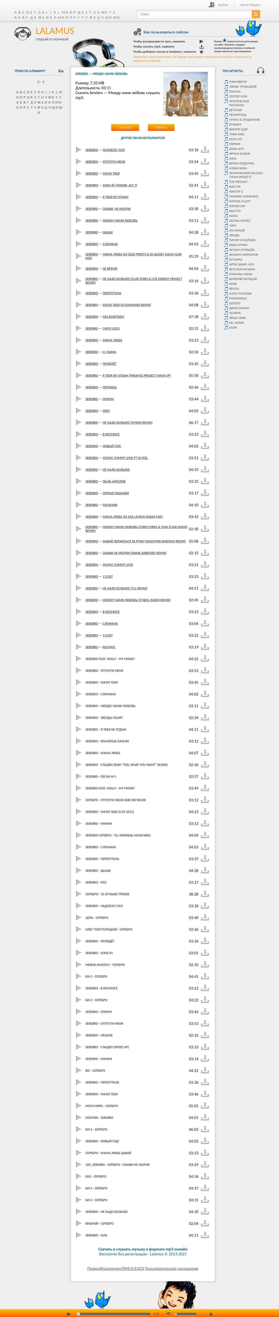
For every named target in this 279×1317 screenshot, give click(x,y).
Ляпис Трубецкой (243, 86)
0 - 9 (38, 82)
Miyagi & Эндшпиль (244, 119)
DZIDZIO (234, 303)
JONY (232, 225)
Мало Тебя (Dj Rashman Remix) (127, 305)
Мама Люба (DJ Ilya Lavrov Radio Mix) (133, 517)
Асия (233, 327)
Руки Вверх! (238, 82)
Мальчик (110, 505)
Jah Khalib (237, 230)
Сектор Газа (238, 96)
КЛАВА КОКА (238, 168)
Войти (223, 5)
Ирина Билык (239, 153)
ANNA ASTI (236, 149)
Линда (234, 235)
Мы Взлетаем (113, 317)
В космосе (111, 612)
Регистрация (250, 5)
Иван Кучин (238, 245)
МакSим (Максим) (244, 196)
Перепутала (112, 293)
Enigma (235, 91)
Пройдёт (110, 364)
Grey (106, 411)
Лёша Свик (237, 318)
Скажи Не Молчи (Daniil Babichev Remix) (135, 553)
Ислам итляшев (242, 250)
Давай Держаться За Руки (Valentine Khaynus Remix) (144, 541)
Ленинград (237, 115)
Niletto (235, 211)
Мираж (234, 144)
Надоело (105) (114, 150)
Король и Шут (240, 201)
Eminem (235, 124)
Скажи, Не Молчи (117, 209)
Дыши (108, 232)
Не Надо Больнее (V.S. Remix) (125, 588)
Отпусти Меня (114, 162)
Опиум (108, 399)
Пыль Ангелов (114, 481)
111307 (108, 576)
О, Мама (109, 352)
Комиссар (237, 206)
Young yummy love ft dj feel (125, 458)
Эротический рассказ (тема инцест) (246, 175)
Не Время (110, 269)
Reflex (234, 289)
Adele (233, 216)
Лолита (235, 313)
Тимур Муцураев (242, 240)
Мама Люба (112, 340)
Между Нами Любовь (120, 220)
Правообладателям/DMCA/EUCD (115, 1268)
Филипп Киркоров (243, 254)
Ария (233, 284)
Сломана (110, 244)
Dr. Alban (236, 323)
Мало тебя (111, 173)
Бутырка (235, 259)
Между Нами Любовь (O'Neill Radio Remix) (137, 600)
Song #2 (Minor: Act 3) (120, 185)
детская (235, 110)
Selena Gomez (240, 220)
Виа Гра (235, 186)
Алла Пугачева (240, 293)
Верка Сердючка (241, 163)
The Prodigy (238, 182)
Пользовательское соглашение (171, 1268)
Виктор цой (238, 129)
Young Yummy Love (118, 565)
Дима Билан (239, 308)
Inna (232, 158)
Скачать (161, 127)
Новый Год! (112, 446)
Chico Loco (111, 328)
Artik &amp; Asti (241, 264)
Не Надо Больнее (116, 470)
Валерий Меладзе (243, 279)
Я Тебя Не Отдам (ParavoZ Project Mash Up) (137, 375)
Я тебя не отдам (115, 197)
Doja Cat (235, 139)
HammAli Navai (240, 274)
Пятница (110, 387)
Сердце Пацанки (116, 493)
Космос (109, 647)
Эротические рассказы (239, 103)
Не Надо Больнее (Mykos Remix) (128, 423)
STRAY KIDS (236, 134)
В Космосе (111, 434)
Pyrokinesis (238, 298)
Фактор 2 (236, 191)
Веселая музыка (242, 269)
